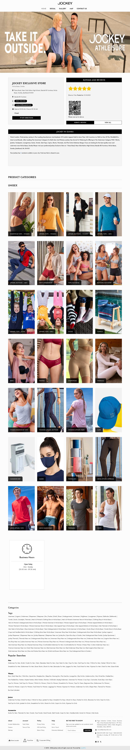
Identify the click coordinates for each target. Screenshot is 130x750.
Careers (10, 727)
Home (43, 8)
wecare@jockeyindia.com (104, 730)
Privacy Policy (41, 724)
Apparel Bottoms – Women (78, 234)
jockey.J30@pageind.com (23, 105)
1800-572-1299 (101, 733)
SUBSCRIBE (87, 730)
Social (52, 8)
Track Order (26, 724)
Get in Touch (55, 727)
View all (108, 122)
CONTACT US (82, 8)
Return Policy (40, 730)
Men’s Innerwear (45, 283)
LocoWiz (83, 748)
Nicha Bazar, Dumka (18, 86)
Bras (12, 381)
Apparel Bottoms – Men (18, 283)
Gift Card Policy (41, 727)
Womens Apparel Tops (76, 430)
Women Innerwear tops (19, 430)
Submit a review (80, 122)
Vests (99, 528)
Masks (41, 479)
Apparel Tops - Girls (46, 332)
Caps (99, 430)
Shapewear (72, 381)
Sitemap (10, 730)
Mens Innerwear (45, 528)
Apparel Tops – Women (47, 234)
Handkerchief (15, 479)
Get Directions (26, 118)
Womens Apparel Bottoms (48, 430)
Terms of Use (26, 727)
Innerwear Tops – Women (19, 234)
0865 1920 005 (20, 101)
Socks (70, 332)
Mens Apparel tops (17, 528)
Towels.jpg (72, 479)
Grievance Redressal (57, 730)
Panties (42, 381)
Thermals (100, 381)
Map (71, 8)
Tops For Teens (73, 283)
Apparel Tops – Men (104, 234)
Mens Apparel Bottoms (105, 479)
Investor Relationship (13, 724)
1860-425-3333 (117, 733)
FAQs (53, 724)
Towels (100, 332)
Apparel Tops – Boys (17, 332)
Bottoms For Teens (104, 283)
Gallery (62, 8)
